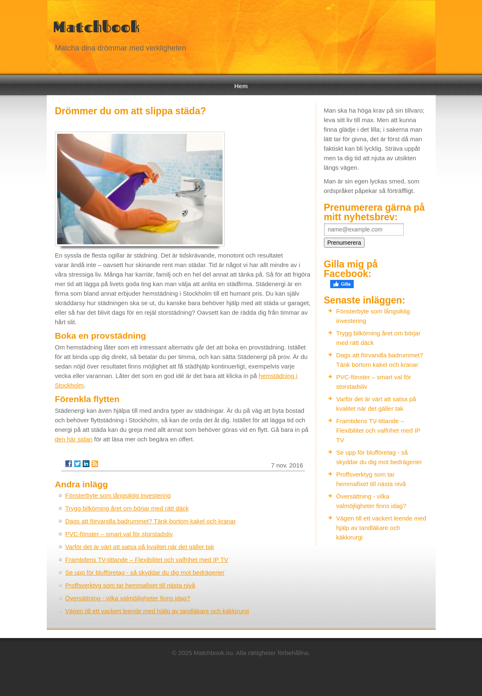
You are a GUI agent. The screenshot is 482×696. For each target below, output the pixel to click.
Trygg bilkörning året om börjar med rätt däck (127, 508)
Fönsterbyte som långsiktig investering (118, 495)
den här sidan (74, 439)
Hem (241, 85)
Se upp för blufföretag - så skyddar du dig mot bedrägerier (145, 572)
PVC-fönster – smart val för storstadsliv (119, 533)
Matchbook (96, 26)
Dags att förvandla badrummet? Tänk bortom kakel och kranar (150, 521)
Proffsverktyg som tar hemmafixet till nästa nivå (130, 585)
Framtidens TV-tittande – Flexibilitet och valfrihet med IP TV (146, 559)
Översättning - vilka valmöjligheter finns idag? (127, 598)
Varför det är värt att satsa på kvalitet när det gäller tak (139, 546)
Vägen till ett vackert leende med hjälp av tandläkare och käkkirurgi (157, 610)
